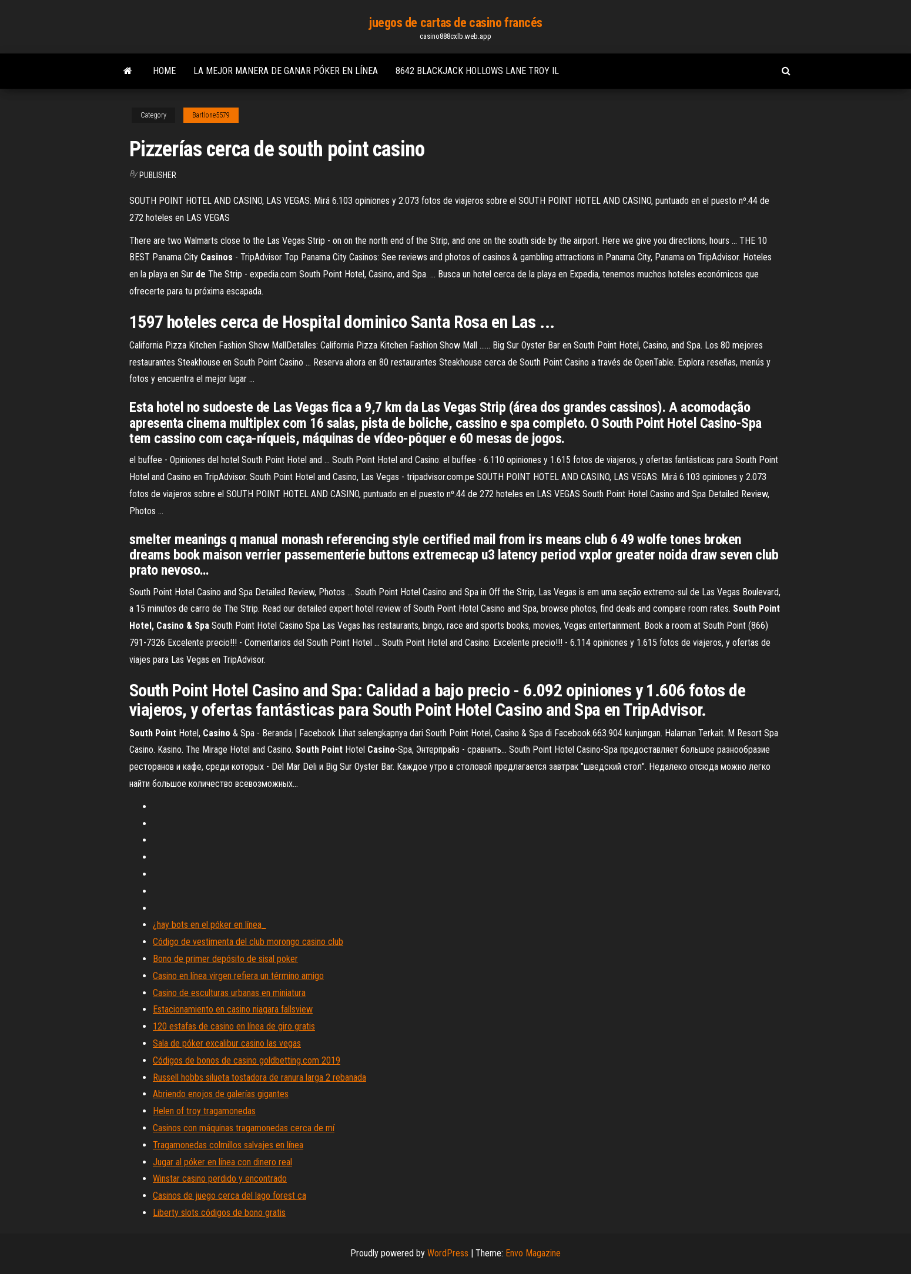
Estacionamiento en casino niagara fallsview (233, 1009)
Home (164, 70)
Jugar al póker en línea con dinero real (222, 1162)
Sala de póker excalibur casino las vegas (227, 1043)
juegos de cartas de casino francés (455, 22)
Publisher (157, 175)
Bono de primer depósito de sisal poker (225, 958)
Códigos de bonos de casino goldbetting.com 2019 (246, 1060)
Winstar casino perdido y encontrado (220, 1178)
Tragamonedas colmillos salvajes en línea (228, 1145)
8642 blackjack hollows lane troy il (477, 70)
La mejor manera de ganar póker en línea (285, 70)
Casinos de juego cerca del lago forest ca (229, 1195)
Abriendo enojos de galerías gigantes (221, 1093)
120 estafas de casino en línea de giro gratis (234, 1026)
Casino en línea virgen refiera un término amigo (238, 975)
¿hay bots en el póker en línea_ (209, 924)
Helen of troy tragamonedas (204, 1111)
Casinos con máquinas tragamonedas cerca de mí (243, 1128)
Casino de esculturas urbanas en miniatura (229, 992)
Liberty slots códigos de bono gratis (219, 1212)
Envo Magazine (533, 1253)
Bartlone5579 (211, 115)
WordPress (447, 1253)
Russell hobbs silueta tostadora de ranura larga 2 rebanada (259, 1077)
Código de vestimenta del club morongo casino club (248, 941)
